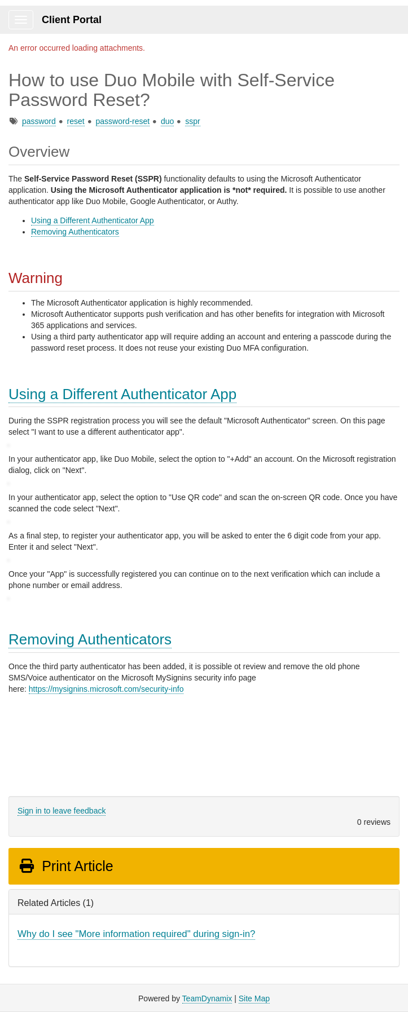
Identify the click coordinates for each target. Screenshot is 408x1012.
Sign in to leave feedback (61, 810)
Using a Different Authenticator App (92, 220)
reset (76, 121)
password (39, 121)
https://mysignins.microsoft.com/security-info (106, 688)
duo (167, 121)
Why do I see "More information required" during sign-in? (136, 934)
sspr (192, 121)
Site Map (254, 998)
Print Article (65, 866)
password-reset (123, 121)
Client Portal (72, 19)
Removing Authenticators (75, 231)
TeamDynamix (207, 998)
